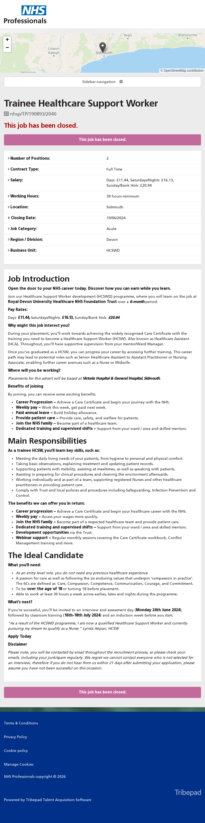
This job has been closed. (102, 139)
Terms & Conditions (21, 723)
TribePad (188, 793)
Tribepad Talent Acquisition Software (58, 800)
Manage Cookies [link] (18, 764)
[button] (102, 47)
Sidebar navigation (102, 82)
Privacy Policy (15, 737)
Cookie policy (16, 750)
